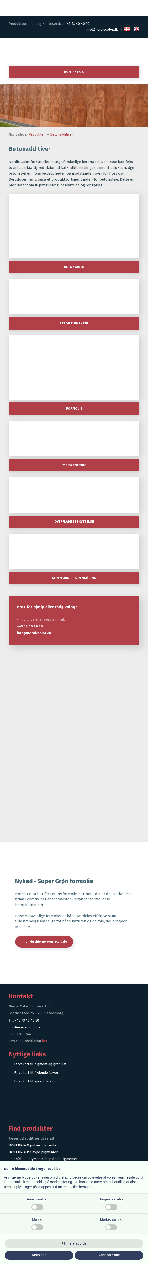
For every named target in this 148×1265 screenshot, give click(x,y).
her (44, 1041)
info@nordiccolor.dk (102, 29)
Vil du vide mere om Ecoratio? (47, 941)
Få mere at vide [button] (74, 1243)
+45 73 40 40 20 (77, 24)
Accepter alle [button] (109, 1255)
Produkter (37, 134)
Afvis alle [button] (38, 1255)
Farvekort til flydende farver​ (36, 1073)
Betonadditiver (61, 134)
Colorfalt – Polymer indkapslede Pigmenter (43, 1159)
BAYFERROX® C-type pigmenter (33, 1152)
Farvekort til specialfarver (34, 1081)
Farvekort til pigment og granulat (40, 1064)
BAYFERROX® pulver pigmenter (33, 1145)
